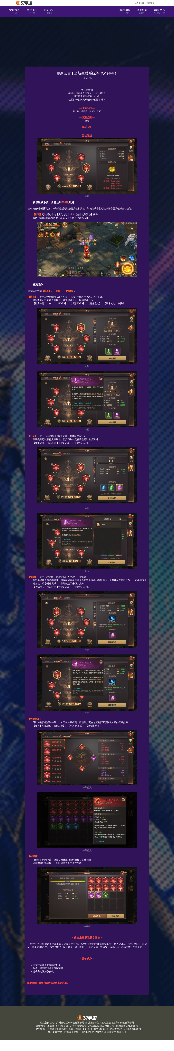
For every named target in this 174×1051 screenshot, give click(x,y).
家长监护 (111, 1032)
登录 (136, 3)
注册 (143, 3)
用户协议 (85, 1032)
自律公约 (121, 1032)
